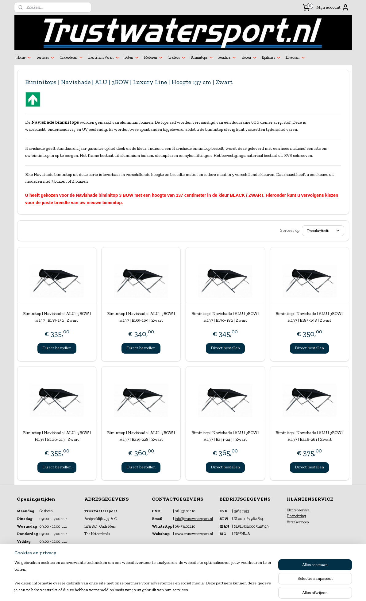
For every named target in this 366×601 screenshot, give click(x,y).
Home (24, 57)
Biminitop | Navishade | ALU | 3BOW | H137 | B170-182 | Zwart (225, 317)
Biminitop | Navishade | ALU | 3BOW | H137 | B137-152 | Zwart (57, 317)
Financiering (296, 516)
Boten (132, 57)
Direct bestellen (56, 348)
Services (46, 57)
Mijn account (332, 7)
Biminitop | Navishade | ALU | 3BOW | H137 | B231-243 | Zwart (225, 436)
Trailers (177, 57)
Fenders (227, 57)
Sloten (249, 57)
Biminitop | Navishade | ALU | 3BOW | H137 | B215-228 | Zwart (141, 436)
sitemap (167, 590)
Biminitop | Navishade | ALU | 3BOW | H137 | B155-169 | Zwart (141, 317)
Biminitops (202, 57)
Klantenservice (298, 510)
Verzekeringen (298, 522)
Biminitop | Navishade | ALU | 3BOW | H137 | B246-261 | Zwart (309, 436)
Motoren (153, 57)
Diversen (296, 57)
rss (177, 590)
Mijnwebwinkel (243, 590)
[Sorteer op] (323, 231)
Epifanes (271, 57)
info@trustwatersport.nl (194, 519)
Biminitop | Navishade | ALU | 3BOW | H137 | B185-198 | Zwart (309, 317)
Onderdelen (71, 57)
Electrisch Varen (104, 57)
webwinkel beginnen (197, 590)
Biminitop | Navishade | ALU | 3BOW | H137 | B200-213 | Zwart (57, 436)
